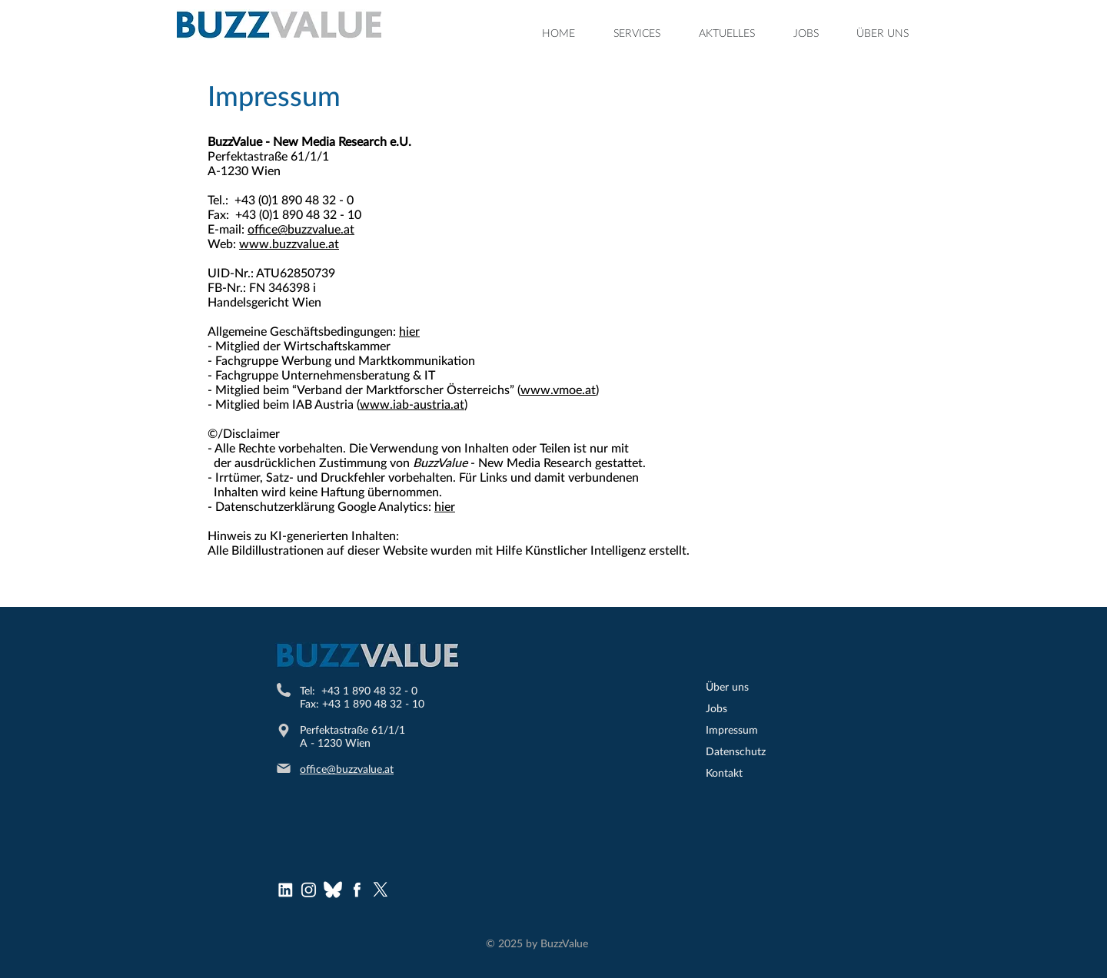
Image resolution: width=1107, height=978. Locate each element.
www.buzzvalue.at (289, 243)
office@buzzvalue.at (301, 228)
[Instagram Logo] (309, 890)
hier (409, 330)
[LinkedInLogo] (285, 890)
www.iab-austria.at (412, 403)
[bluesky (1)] (333, 890)
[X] (381, 890)
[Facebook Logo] (357, 890)
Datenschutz (736, 751)
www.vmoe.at (558, 389)
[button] (637, 33)
